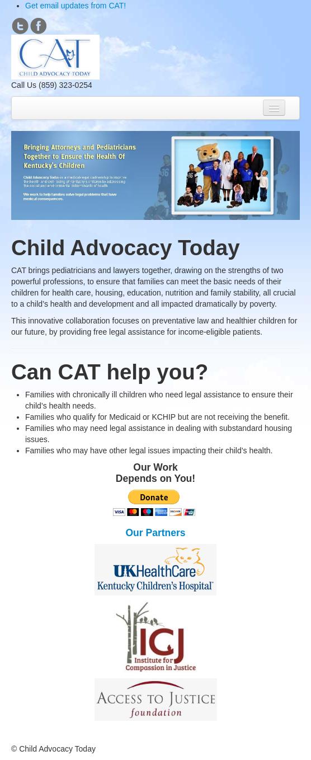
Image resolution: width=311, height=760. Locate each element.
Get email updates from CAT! (75, 5)
